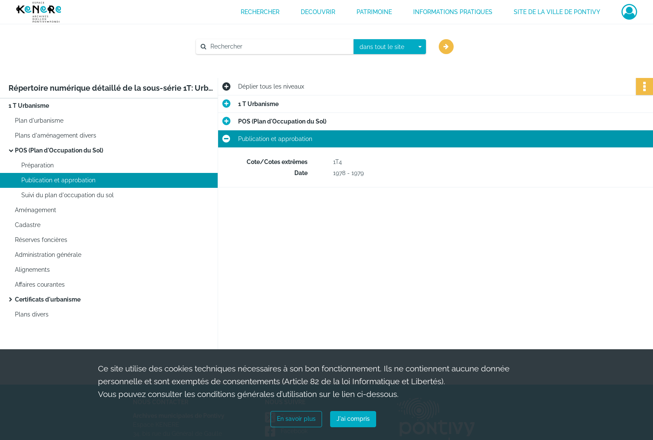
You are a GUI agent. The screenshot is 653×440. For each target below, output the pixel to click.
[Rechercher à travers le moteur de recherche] (279, 46)
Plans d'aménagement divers (55, 135)
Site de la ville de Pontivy (557, 12)
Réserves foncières (41, 239)
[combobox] (390, 47)
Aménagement (35, 210)
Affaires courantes (40, 284)
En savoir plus (296, 418)
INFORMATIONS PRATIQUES (452, 12)
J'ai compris (353, 418)
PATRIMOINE (374, 12)
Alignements (32, 269)
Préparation (37, 165)
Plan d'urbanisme (39, 120)
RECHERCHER (260, 12)
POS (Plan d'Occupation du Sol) (59, 150)
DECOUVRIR (318, 12)
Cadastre (27, 224)
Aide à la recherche (228, 61)
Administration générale (48, 254)
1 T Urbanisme (29, 105)
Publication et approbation (58, 180)
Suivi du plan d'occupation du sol (67, 195)
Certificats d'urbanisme (48, 299)
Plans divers (32, 314)
